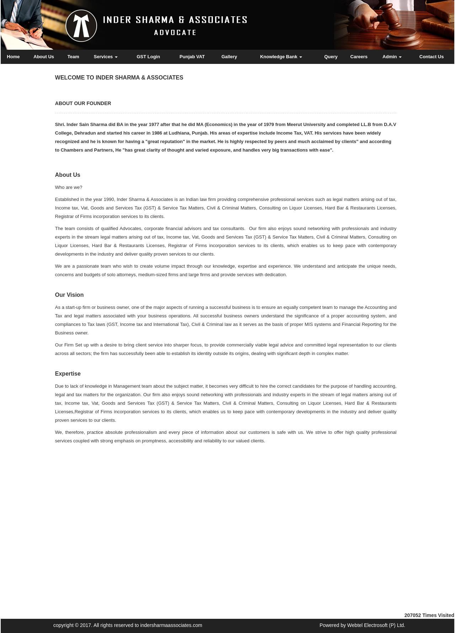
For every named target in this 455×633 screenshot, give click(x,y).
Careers (359, 56)
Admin (392, 56)
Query (331, 56)
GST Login (148, 56)
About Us (43, 56)
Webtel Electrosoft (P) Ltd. (376, 625)
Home (13, 56)
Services (106, 56)
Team (73, 56)
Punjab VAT (192, 56)
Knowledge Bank (281, 56)
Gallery (229, 56)
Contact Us (431, 56)
